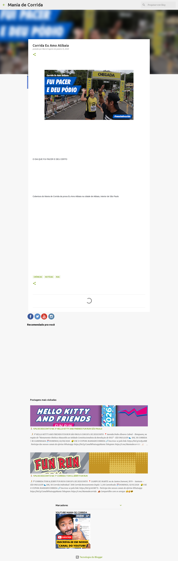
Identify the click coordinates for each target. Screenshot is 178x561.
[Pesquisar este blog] (161, 5)
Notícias (49, 277)
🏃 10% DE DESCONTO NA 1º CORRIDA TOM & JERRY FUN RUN (59, 476)
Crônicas (38, 277)
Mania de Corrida (25, 4)
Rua (57, 277)
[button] (34, 55)
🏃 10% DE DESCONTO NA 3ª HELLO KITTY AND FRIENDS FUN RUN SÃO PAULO (66, 429)
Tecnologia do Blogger (89, 557)
